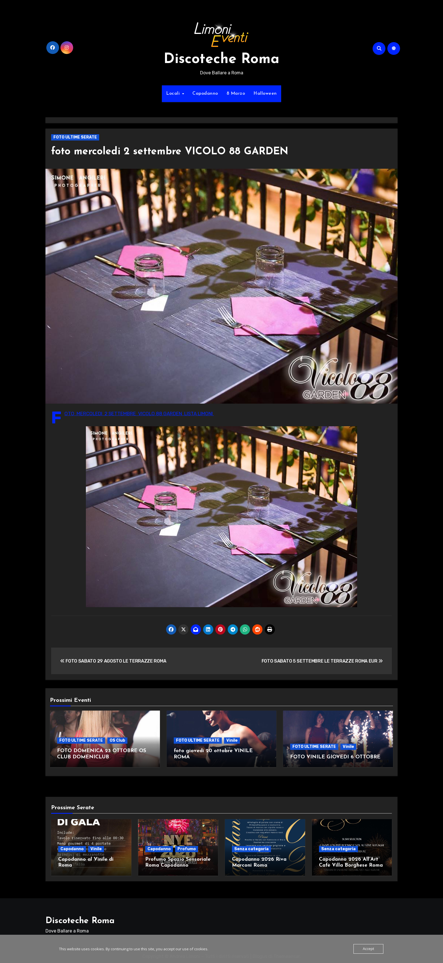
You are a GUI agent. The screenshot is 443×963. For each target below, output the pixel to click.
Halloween (265, 93)
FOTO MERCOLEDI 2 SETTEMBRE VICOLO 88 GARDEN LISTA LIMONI (139, 413)
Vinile (232, 740)
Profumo (186, 847)
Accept (368, 948)
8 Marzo (236, 93)
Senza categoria (251, 847)
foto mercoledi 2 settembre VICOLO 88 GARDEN (176, 151)
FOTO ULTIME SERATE (75, 137)
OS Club (117, 740)
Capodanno (205, 93)
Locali (173, 93)
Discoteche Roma (221, 59)
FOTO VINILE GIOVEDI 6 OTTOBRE (335, 757)
